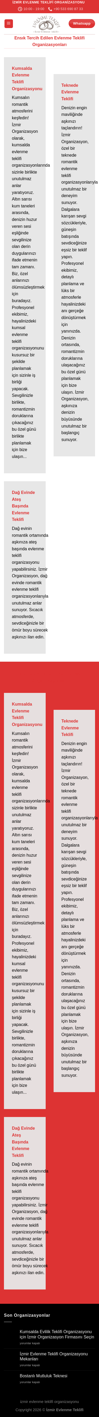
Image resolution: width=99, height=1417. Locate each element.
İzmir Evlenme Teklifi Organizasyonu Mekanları (54, 1356)
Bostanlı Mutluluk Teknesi (43, 1376)
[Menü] (8, 23)
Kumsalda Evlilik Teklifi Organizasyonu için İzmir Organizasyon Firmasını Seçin (57, 1334)
